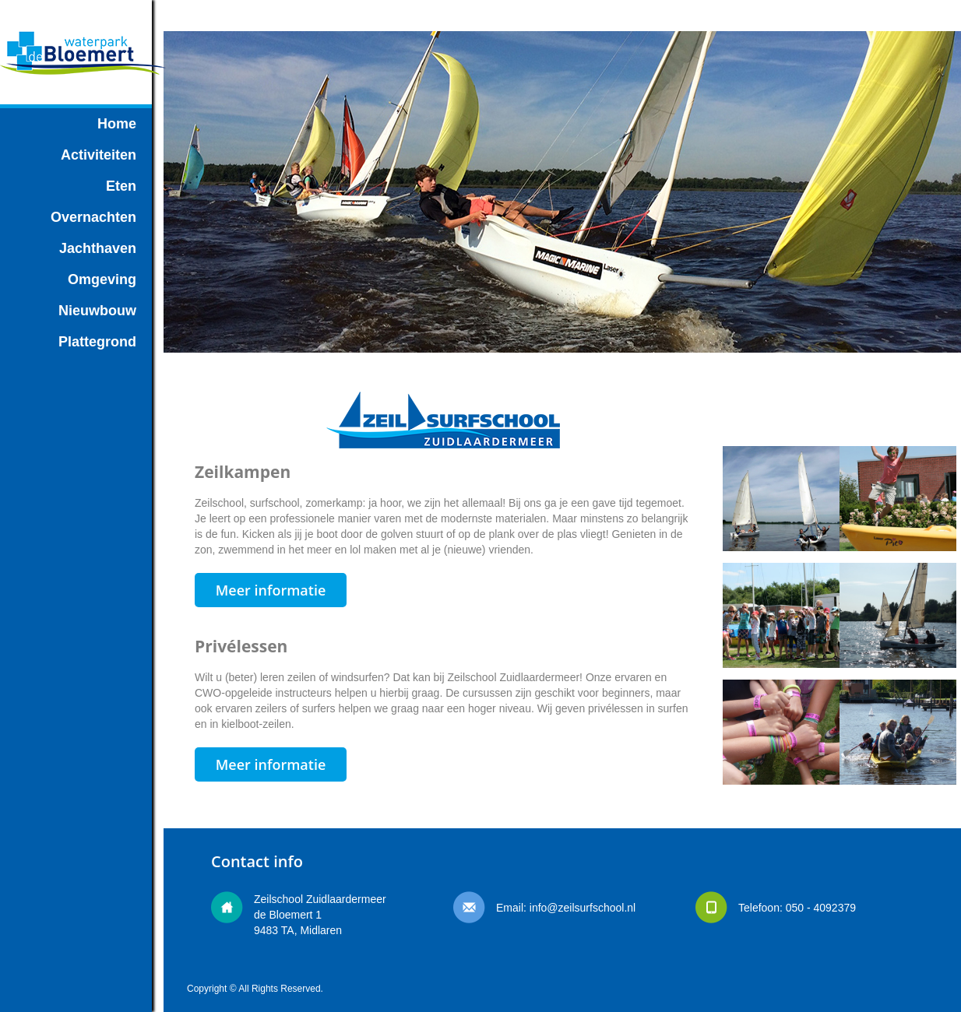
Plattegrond (97, 342)
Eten (121, 186)
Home (116, 124)
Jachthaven (97, 248)
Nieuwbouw (97, 310)
